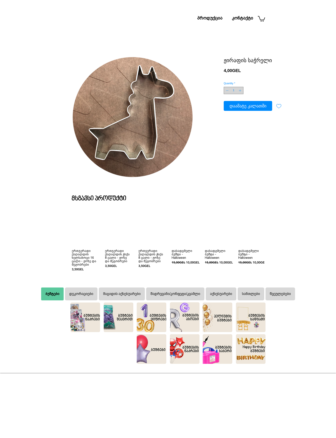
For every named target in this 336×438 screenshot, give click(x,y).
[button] (261, 18)
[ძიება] (254, 3)
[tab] (52, 294)
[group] (168, 241)
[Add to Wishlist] (279, 106)
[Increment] (240, 90)
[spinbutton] (233, 90)
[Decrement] (226, 90)
